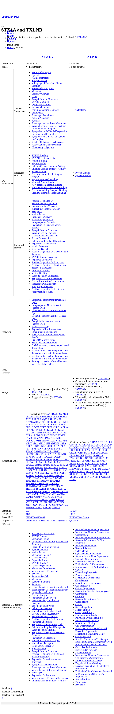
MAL (35, 443)
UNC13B (55, 491)
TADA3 (79, 474)
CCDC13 (98, 444)
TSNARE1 (52, 489)
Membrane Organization (43, 568)
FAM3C (29, 438)
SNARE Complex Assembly (45, 257)
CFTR (50, 427)
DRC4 (72, 455)
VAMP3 (52, 494)
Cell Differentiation (84, 626)
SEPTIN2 (30, 459)
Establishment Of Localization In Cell (50, 587)
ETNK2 (61, 435)
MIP (48, 443)
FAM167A (74, 458)
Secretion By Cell (40, 249)
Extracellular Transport (86, 650)
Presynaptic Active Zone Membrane (49, 123)
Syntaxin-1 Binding (41, 581)
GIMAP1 (38, 438)
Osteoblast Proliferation (86, 647)
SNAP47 (39, 467)
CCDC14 (107, 444)
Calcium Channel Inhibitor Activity (48, 166)
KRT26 (95, 460)
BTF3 (100, 442)
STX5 (35, 472)
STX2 (58, 470)
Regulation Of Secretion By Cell (47, 624)
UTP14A (83, 477)
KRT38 (95, 463)
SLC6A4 (48, 462)
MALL (42, 443)
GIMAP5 (47, 438)
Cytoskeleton (81, 551)
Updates (11, 41)
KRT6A (73, 466)
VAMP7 (38, 497)
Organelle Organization (86, 559)
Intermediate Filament (85, 545)
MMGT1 (55, 443)
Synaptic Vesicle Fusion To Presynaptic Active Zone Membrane (49, 666)
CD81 (28, 427)
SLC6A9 (30, 464)
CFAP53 (73, 452)
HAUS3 (94, 458)
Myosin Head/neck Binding (45, 179)
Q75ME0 (62, 520)
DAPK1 (47, 432)
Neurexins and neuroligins (44, 342)
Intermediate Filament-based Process (92, 537)
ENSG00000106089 (35, 517)
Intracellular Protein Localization (47, 611)
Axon (34, 96)
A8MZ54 (44, 520)
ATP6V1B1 (38, 422)
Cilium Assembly (83, 636)
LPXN (88, 466)
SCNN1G (30, 456)
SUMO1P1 (58, 475)
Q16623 (54, 520)
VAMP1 (36, 494)
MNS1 (81, 468)
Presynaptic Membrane (43, 115)
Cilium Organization (85, 588)
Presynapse (37, 672)
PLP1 (33, 448)
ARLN (60, 419)
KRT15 (80, 460)
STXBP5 (39, 475)
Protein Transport (40, 595)
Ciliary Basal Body (84, 612)
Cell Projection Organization (89, 658)
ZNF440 (30, 505)
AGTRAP (30, 416)
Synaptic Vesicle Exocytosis (45, 230)
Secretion (36, 584)
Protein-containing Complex (45, 110)
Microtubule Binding (85, 623)
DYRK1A (30, 435)
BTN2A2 (30, 424)
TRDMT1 (30, 489)
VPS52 (96, 477)
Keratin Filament (83, 548)
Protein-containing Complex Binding (49, 190)
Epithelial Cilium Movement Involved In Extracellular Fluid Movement (93, 643)
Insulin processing (40, 326)
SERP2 (56, 459)
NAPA (63, 443)
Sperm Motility (82, 679)
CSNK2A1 (48, 430)
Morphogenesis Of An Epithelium (91, 567)
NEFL (88, 468)
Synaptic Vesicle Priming (44, 630)
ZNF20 (72, 479)
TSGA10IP (41, 489)
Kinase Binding (39, 171)
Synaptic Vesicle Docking (44, 233)
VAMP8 (46, 497)
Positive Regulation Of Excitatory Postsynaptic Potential (48, 290)
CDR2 (72, 450)
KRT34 (72, 463)
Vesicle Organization (41, 565)
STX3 (64, 470)
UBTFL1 (46, 491)
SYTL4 (48, 478)
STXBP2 (30, 475)
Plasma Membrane (40, 78)
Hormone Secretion (41, 270)
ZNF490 (56, 505)
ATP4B (29, 422)
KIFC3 (29, 443)
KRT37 (88, 463)
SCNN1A (51, 454)
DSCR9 (63, 432)
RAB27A (38, 451)
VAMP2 (44, 494)
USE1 (28, 494)
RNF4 (37, 454)
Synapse (35, 120)
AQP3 (44, 419)
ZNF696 (30, 507)
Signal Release (39, 648)
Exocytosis (37, 211)
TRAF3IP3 (57, 486)
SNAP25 (64, 464)
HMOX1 (46, 440)
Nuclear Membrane (41, 107)
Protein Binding (39, 160)
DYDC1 (80, 455)
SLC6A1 (64, 459)
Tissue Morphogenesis (86, 572)
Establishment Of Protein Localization (50, 589)
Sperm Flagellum (83, 607)
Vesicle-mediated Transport (45, 235)
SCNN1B (61, 454)
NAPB (29, 446)
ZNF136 (52, 502)
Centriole (79, 596)
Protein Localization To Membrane (48, 281)
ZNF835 (56, 507)
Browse (11, 33)
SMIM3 (46, 464)
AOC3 (56, 416)
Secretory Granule (40, 94)
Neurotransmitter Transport (45, 206)
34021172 (36, 392)
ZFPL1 (36, 502)
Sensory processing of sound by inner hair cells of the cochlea (49, 362)
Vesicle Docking (39, 273)
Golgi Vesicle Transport (43, 646)
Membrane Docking (41, 555)
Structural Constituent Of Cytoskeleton (87, 600)
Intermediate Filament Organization (92, 529)
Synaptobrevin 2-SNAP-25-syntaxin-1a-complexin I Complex (49, 127)
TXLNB (91, 57)
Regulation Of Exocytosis (44, 243)
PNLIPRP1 (56, 448)
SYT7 (41, 478)
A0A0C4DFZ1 (33, 520)
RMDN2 (30, 454)
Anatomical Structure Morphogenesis (93, 591)
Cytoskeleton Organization (88, 553)
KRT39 (103, 463)
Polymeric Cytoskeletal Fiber (89, 618)
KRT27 (103, 460)
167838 (73, 511)
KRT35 (80, 463)
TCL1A (87, 474)
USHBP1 (73, 477)
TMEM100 (31, 481)
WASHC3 (105, 477)
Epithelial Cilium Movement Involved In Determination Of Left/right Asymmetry (93, 674)
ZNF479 (47, 505)
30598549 (80, 389)
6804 (28, 511)
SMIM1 (38, 464)
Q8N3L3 (73, 520)
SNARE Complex (40, 102)
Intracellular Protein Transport (46, 209)
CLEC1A (57, 427)
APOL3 (37, 419)
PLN (28, 448)
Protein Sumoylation (41, 238)
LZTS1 (95, 466)
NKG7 (42, 446)
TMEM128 (55, 481)
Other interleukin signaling (44, 332)
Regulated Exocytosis (42, 259)
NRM (49, 446)
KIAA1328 (104, 458)
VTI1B (29, 502)
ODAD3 (106, 468)
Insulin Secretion (40, 246)
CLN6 (65, 427)
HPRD (10, 47)
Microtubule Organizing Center (90, 634)
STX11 (36, 470)
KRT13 (72, 460)
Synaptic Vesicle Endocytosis (46, 275)
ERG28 (53, 435)
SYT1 (28, 478)
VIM (59, 497)
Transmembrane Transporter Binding (49, 187)
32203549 (56, 397)
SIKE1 (72, 471)
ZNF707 (38, 507)
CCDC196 (85, 447)
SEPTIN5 (40, 459)
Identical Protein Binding (44, 182)
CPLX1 (38, 430)
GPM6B (38, 440)
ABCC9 (58, 414)
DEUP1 (96, 452)
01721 (29, 514)
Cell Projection (82, 585)
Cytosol (35, 75)
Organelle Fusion (40, 560)
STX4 (28, 472)
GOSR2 (29, 440)
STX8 (53, 472)
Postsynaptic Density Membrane (47, 144)
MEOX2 (73, 468)
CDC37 (35, 427)
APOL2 (29, 419)
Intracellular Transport (42, 643)
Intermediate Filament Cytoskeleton (92, 655)
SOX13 (89, 471)
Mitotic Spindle (82, 609)
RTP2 (43, 454)
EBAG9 (39, 435)
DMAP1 (104, 452)
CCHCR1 (106, 447)
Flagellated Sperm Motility (88, 663)
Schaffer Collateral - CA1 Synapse (48, 142)
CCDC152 (74, 447)
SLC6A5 (57, 462)
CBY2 (90, 444)
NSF (54, 446)
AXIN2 (93, 442)
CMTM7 (30, 430)
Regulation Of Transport (43, 675)
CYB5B (39, 432)
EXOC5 (88, 455)
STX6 (41, 472)
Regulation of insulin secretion (46, 329)
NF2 (94, 468)
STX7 (47, 472)
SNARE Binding (40, 155)
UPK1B (64, 491)
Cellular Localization (42, 608)
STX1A (47, 57)
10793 (72, 514)
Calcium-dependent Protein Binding (49, 193)
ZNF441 (38, 505)
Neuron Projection (40, 118)
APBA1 (63, 416)
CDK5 (43, 427)
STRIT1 (63, 467)
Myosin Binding (39, 163)
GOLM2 (57, 438)
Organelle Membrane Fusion (45, 547)
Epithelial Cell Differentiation (89, 564)
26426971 (80, 400)
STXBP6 (48, 475)
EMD (46, 435)
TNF (49, 486)
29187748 (92, 384)
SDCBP (39, 456)
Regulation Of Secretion (43, 638)
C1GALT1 (40, 424)
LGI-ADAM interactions (43, 340)
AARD (50, 414)
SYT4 (35, 478)
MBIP (102, 466)
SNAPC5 (80, 471)
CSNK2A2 (59, 430)
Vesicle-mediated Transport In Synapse (50, 678)
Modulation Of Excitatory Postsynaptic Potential (44, 285)
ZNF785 (47, 507)
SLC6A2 (30, 462)
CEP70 (104, 450)
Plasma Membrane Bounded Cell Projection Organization (91, 629)
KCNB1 (63, 440)
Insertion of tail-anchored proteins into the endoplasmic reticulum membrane (50, 352)
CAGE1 (83, 444)
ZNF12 (43, 502)
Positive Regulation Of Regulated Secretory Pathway (48, 655)
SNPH (55, 467)
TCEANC (57, 478)
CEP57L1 (95, 450)
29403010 (104, 378)
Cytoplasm (80, 110)
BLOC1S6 (56, 422)
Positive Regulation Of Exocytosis (48, 262)
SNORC (48, 467)
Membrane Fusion (40, 539)
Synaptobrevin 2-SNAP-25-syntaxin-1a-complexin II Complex (49, 132)
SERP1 (48, 459)
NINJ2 (36, 446)
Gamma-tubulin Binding (87, 615)
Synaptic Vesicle (39, 80)
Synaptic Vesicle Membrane (45, 99)
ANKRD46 (46, 416)
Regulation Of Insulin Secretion (47, 278)
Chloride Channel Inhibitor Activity (49, 168)
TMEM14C (31, 483)
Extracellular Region (41, 72)
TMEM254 (54, 483)
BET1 (47, 422)
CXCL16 (30, 432)
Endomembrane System (43, 88)
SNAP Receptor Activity (43, 158)
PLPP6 (47, 448)
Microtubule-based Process (88, 583)
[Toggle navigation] (2, 26)
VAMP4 (61, 494)
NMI (98, 468)
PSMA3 (29, 451)
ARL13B (52, 419)
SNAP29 (30, 467)
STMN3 (97, 471)
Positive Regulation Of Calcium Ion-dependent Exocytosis (49, 266)
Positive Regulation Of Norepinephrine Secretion (44, 220)
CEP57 (86, 450)
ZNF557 (64, 505)
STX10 (29, 470)
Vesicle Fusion (39, 214)
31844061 (45, 394)
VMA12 (30, 499)
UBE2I (37, 491)
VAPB (54, 497)
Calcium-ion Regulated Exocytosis (48, 241)
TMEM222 (42, 483)
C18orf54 (74, 444)
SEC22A (47, 456)
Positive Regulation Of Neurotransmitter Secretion (44, 202)
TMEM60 (42, 486)
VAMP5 (29, 497)
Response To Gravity (42, 217)
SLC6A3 (39, 462)
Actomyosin (37, 112)
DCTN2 (88, 452)
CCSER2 (62, 424)
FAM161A (98, 455)
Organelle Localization (42, 592)
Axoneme (80, 684)
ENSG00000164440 (79, 517)
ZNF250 (60, 502)
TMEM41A (31, 486)
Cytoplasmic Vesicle (41, 104)
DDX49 (55, 432)
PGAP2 (61, 446)
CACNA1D (51, 424)
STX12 (44, 470)
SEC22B (56, 456)
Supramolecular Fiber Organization (92, 556)
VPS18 (52, 499)
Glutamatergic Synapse (43, 147)
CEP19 (79, 450)
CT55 (81, 452)
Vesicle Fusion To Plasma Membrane (49, 670)
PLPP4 (40, 448)
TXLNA (62, 489)
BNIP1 (65, 422)
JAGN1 (55, 440)
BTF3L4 (108, 442)
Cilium (78, 604)
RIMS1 (56, 451)
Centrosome (81, 593)
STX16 (51, 470)
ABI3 (65, 414)
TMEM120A (43, 481)
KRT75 (80, 466)
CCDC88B (96, 447)
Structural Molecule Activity (89, 561)
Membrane (37, 91)
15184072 (81, 37)
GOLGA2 (85, 458)
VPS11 (37, 499)
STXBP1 (61, 472)
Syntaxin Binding (83, 175)
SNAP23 (55, 464)
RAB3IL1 (48, 451)
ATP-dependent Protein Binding (47, 185)
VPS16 (44, 499)
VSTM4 (60, 499)
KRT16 (88, 460)
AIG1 (38, 416)
